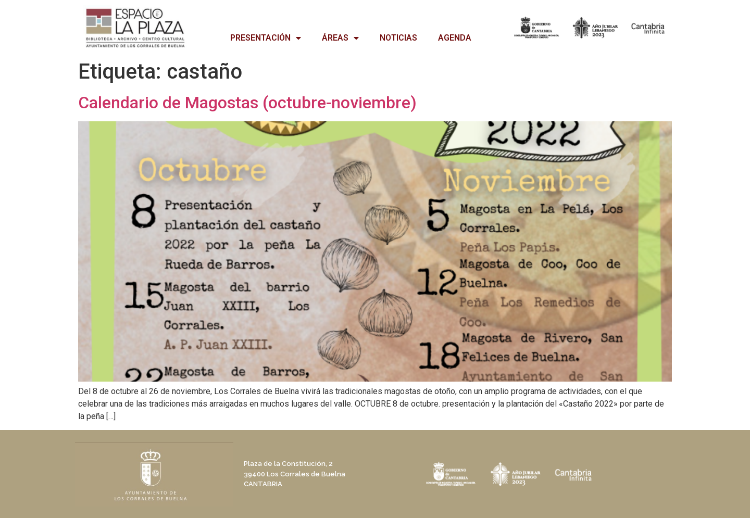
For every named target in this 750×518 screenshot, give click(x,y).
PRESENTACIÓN (265, 38)
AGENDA (454, 38)
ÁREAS (340, 38)
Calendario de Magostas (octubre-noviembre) (247, 102)
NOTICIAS (398, 38)
